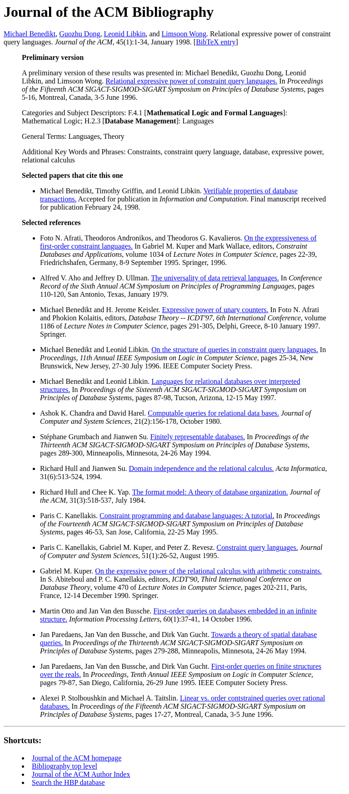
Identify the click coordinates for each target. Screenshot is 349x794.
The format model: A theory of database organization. (210, 492)
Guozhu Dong (79, 34)
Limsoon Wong (184, 34)
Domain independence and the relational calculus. (201, 468)
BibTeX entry (215, 42)
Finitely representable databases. (197, 437)
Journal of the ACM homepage (76, 758)
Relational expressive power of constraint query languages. (191, 81)
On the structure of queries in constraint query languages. (234, 349)
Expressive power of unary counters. (215, 310)
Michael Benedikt (29, 34)
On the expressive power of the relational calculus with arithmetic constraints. (208, 571)
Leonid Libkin (124, 34)
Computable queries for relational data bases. (213, 413)
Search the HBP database (68, 782)
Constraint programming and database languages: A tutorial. (187, 516)
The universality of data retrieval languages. (215, 278)
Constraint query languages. (257, 547)
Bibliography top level (64, 766)
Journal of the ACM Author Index (81, 774)
